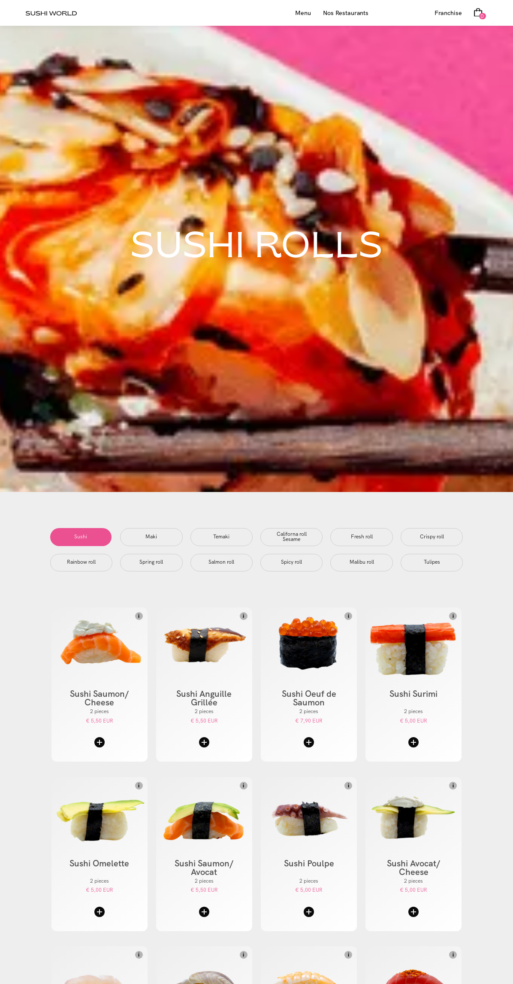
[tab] (81, 537)
